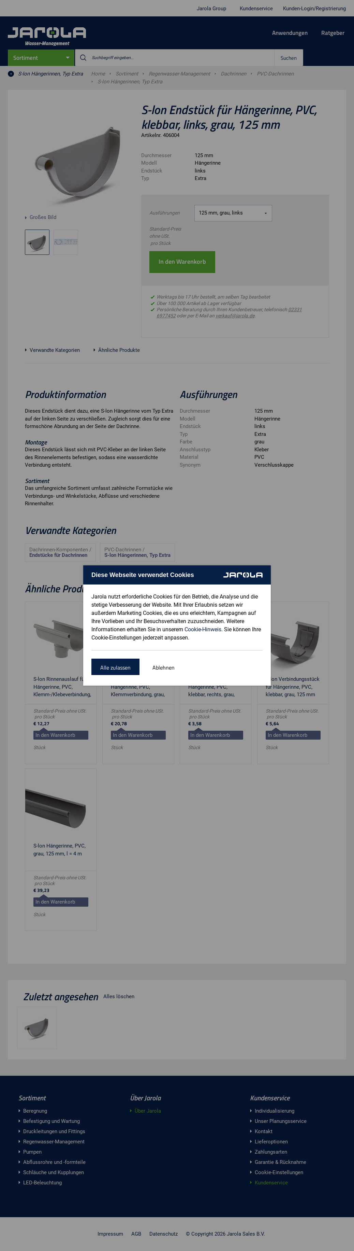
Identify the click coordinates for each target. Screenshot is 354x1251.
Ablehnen (163, 667)
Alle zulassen (115, 667)
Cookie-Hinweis (203, 629)
